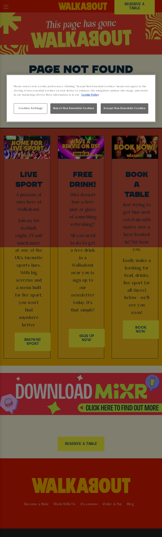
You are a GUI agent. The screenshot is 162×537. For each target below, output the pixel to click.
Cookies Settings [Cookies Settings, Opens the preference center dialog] (30, 108)
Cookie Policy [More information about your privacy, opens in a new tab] (90, 94)
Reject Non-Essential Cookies (73, 108)
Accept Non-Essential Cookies (124, 108)
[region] (81, 98)
